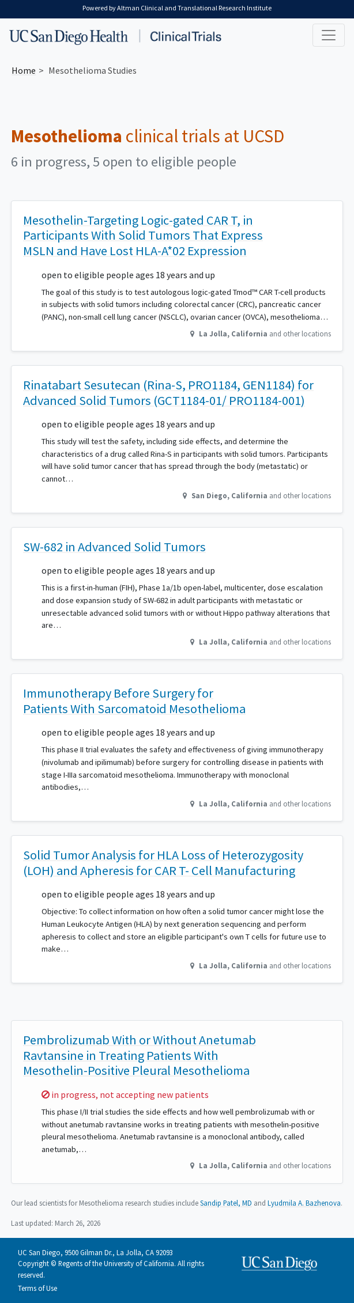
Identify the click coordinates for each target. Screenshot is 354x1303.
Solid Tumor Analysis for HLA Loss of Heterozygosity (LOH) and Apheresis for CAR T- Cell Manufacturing (163, 862)
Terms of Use (37, 1288)
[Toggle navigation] (328, 35)
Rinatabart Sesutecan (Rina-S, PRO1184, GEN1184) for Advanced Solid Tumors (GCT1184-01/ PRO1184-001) (168, 392)
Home (24, 70)
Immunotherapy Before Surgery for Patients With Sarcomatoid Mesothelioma (134, 701)
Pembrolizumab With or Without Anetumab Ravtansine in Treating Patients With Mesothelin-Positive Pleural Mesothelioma (139, 1055)
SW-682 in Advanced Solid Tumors (114, 547)
